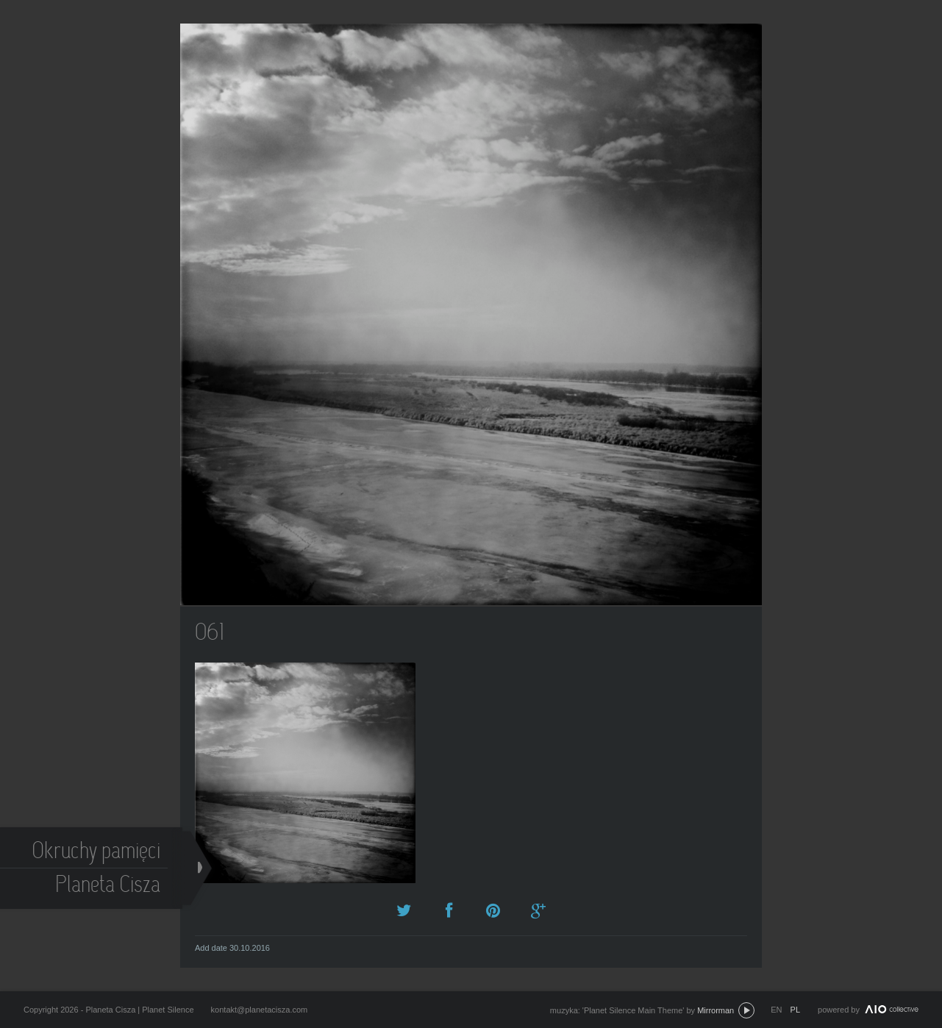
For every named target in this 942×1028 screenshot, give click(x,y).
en (776, 1009)
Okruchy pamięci (97, 852)
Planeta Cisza (109, 886)
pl (795, 1009)
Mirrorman (715, 1010)
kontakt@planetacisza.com (259, 1009)
